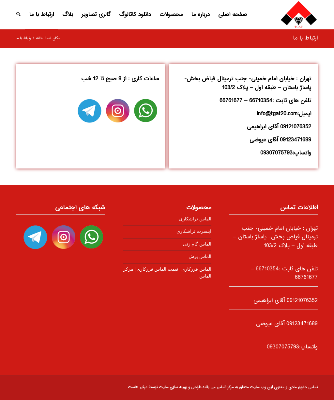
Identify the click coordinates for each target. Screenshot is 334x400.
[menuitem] (232, 14)
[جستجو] (18, 14)
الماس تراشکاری (195, 218)
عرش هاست (137, 387)
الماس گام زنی (197, 244)
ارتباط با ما (305, 38)
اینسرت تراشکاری (193, 231)
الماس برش (200, 256)
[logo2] (299, 14)
